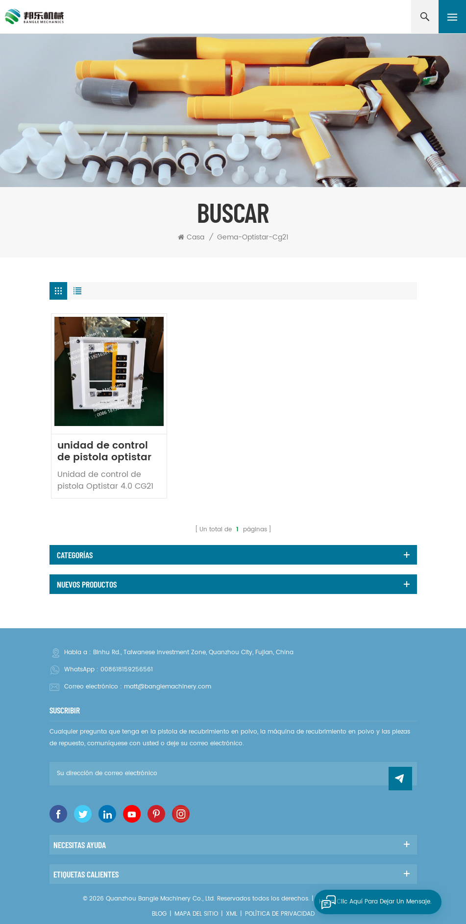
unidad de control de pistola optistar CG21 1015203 (104, 452)
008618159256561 (126, 669)
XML (231, 914)
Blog (159, 914)
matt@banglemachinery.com (167, 686)
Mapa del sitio (196, 914)
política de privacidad (280, 914)
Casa (191, 237)
